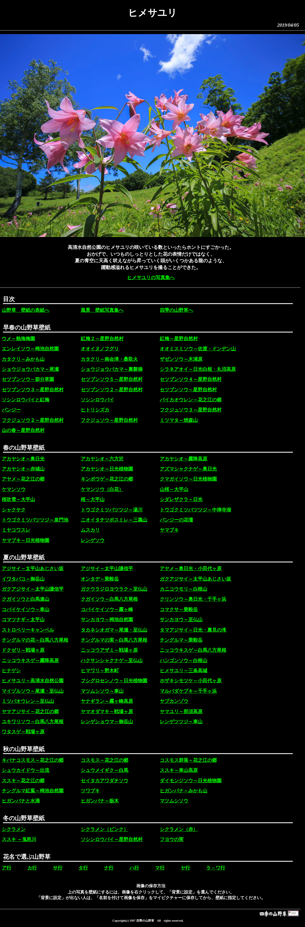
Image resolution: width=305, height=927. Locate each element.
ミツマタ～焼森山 (179, 420)
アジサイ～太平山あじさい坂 (33, 568)
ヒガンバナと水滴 (21, 800)
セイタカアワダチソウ (104, 780)
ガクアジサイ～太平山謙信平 (33, 589)
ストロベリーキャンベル (28, 629)
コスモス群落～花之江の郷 (188, 760)
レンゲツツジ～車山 (181, 721)
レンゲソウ (93, 540)
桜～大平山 (93, 499)
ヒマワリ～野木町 (100, 670)
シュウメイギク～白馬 (104, 770)
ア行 (6, 867)
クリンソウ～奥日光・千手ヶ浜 (193, 599)
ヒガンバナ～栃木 (100, 800)
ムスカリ (90, 529)
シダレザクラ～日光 (181, 499)
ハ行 (134, 867)
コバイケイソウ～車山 (25, 609)
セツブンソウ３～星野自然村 (33, 389)
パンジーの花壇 (176, 519)
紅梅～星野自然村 (179, 338)
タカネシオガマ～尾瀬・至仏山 (114, 629)
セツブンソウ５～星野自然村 (112, 379)
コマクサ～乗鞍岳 (179, 609)
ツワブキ (90, 790)
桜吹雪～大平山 (18, 499)
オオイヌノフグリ (100, 348)
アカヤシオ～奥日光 (23, 458)
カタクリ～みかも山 (23, 359)
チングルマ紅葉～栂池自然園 (33, 790)
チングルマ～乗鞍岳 (181, 640)
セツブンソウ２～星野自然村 (112, 389)
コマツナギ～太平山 (23, 619)
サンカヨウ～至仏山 (181, 619)
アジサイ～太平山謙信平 (107, 568)
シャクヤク (14, 509)
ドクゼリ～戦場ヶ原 (23, 650)
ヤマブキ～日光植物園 (25, 540)
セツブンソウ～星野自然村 (188, 389)
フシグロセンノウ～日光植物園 (114, 680)
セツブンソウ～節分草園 (28, 379)
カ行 (32, 867)
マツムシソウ (174, 800)
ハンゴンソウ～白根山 (183, 660)
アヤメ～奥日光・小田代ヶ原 (191, 568)
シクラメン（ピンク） (104, 829)
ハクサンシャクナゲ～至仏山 (112, 660)
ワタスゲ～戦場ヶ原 (23, 731)
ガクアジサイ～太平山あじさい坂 (195, 578)
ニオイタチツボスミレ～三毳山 (114, 519)
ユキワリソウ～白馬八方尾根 (33, 721)
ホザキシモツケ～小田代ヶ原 (191, 680)
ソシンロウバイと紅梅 (25, 399)
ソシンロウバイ (97, 399)
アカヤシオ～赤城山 (23, 468)
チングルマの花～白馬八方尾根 (35, 640)
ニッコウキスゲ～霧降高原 (30, 660)
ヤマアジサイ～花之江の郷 (30, 711)
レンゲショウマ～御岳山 (107, 721)
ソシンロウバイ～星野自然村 (112, 839)
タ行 (83, 867)
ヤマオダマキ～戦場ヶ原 (107, 711)
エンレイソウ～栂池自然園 (30, 348)
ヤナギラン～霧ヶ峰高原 (107, 701)
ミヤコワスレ (16, 529)
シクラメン (14, 829)
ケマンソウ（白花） (102, 489)
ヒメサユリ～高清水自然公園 (33, 680)
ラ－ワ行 (215, 867)
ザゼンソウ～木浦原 (181, 359)
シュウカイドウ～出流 (25, 770)
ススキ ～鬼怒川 (19, 839)
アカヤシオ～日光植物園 (107, 468)
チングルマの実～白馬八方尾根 (114, 640)
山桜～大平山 (174, 489)
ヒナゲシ (11, 670)
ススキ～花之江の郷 (23, 780)
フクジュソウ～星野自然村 (109, 420)
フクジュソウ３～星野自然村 (191, 409)
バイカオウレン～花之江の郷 (191, 399)
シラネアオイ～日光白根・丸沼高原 (198, 369)
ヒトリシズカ (95, 409)
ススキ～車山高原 (179, 770)
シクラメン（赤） (179, 829)
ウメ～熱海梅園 (18, 338)
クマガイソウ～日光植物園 (188, 478)
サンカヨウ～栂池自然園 (107, 619)
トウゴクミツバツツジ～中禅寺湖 (195, 509)
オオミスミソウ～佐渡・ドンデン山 (198, 348)
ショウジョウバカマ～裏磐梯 (112, 369)
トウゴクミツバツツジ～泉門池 (35, 519)
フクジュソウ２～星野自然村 (33, 420)
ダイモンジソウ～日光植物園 (191, 780)
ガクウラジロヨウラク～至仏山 (114, 589)
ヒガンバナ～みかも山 (183, 790)
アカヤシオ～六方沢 (102, 458)
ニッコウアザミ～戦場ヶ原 (109, 650)
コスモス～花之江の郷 (104, 760)
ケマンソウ (14, 489)
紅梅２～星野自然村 (102, 338)
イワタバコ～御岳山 (23, 578)
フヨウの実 (172, 839)
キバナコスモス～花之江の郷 (33, 760)
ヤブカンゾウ (174, 701)
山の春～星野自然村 (23, 430)
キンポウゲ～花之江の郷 (107, 478)
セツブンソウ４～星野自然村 (191, 379)
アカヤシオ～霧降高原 (183, 458)
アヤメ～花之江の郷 (23, 478)
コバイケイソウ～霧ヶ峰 (107, 609)
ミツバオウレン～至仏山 (28, 701)
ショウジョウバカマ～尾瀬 (30, 369)
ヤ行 (185, 867)
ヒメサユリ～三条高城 (183, 670)
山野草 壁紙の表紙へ (25, 310)
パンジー (11, 409)
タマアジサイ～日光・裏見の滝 (193, 629)
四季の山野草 (145, 920)
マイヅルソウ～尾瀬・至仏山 (33, 691)
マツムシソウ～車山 (102, 691)
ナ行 (108, 867)
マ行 (160, 867)
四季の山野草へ (176, 310)
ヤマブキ (169, 529)
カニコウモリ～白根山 (183, 589)
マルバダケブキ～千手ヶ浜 (188, 691)
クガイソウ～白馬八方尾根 (109, 599)
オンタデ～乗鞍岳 (100, 578)
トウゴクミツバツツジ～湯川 (112, 509)
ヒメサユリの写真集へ (151, 277)
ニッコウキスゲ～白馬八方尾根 (193, 650)
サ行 (57, 867)
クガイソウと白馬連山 (25, 599)
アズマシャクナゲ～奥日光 (188, 468)
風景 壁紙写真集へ (102, 310)
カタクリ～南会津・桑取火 (109, 359)
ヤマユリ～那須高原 (181, 711)
